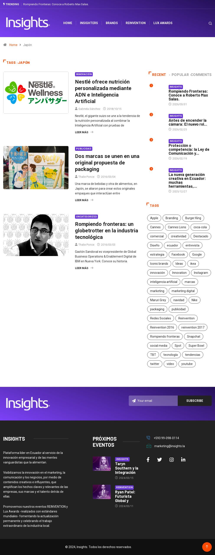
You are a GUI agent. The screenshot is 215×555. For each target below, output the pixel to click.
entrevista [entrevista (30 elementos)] (192, 245)
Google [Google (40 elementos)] (197, 254)
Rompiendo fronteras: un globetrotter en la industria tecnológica (106, 230)
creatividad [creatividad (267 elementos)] (178, 236)
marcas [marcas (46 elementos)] (190, 282)
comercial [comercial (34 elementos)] (157, 236)
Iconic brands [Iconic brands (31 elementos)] (159, 263)
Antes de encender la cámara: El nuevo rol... (188, 122)
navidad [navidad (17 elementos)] (178, 300)
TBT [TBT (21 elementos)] (153, 354)
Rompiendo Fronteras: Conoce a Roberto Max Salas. (56, 4)
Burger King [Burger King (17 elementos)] (193, 218)
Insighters (89, 23)
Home (13, 45)
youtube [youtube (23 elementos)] (187, 364)
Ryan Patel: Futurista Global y (125, 496)
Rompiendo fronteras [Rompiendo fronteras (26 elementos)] (165, 336)
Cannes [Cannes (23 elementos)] (155, 227)
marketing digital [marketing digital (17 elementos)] (183, 291)
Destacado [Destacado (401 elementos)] (201, 236)
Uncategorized (86, 216)
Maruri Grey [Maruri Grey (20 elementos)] (158, 300)
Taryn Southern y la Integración (126, 468)
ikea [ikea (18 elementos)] (193, 263)
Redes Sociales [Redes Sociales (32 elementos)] (160, 318)
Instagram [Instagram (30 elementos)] (201, 272)
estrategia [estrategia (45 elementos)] (157, 254)
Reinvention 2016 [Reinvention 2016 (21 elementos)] (162, 327)
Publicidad (83, 148)
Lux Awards (163, 23)
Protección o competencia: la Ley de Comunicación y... (189, 149)
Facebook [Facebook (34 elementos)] (178, 254)
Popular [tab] (179, 75)
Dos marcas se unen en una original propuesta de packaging (107, 162)
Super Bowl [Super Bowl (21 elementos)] (196, 345)
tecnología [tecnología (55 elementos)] (170, 354)
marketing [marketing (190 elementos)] (157, 291)
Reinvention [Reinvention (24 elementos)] (186, 318)
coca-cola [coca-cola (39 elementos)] (200, 227)
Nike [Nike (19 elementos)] (194, 300)
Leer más (84, 132)
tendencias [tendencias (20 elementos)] (192, 354)
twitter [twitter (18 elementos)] (154, 364)
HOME (68, 23)
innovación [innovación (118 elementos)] (157, 272)
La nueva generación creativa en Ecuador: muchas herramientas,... (187, 180)
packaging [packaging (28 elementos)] (157, 309)
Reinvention (136, 23)
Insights (176, 86)
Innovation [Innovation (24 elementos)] (179, 272)
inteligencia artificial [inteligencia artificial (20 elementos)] (163, 282)
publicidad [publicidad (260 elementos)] (179, 309)
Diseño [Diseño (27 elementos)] (155, 245)
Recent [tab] (157, 75)
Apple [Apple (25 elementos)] (154, 218)
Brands (112, 23)
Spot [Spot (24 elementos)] (178, 345)
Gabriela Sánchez (89, 108)
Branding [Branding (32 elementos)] (172, 218)
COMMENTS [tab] (201, 75)
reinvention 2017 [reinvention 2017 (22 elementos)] (192, 327)
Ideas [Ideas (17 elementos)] (179, 263)
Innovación (84, 74)
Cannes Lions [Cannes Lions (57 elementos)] (177, 227)
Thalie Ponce (86, 176)
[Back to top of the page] (206, 546)
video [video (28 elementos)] (170, 364)
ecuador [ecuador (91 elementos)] (172, 245)
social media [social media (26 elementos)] (158, 345)
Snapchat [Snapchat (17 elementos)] (193, 336)
